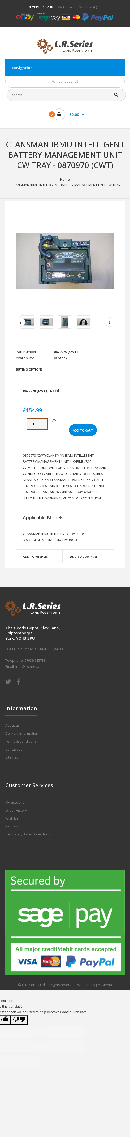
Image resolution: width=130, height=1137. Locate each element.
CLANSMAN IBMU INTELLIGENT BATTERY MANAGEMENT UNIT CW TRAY (66, 184)
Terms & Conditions (21, 741)
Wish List (12, 818)
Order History (16, 810)
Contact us (13, 749)
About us (12, 725)
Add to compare (83, 557)
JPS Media (104, 984)
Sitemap (12, 757)
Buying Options (29, 369)
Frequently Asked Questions (28, 834)
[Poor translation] (19, 1020)
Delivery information (21, 733)
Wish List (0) (88, 7)
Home (65, 179)
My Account (66, 7)
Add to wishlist (36, 557)
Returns (11, 826)
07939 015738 (41, 7)
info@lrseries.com (30, 666)
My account (14, 802)
